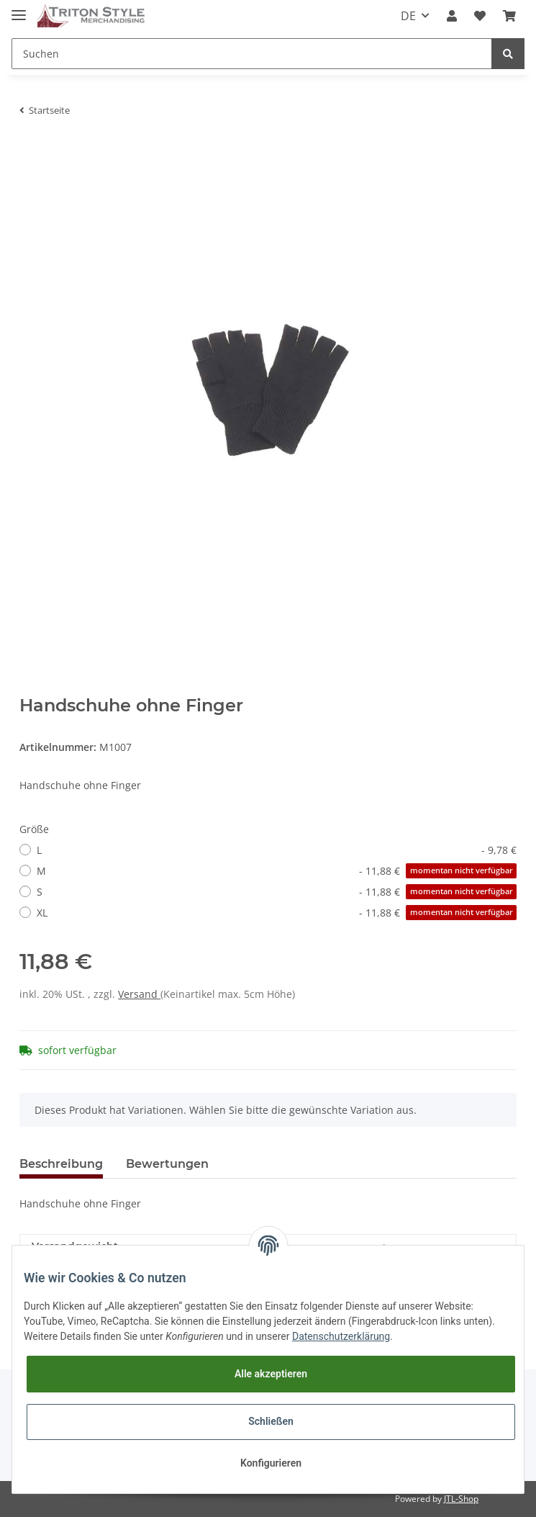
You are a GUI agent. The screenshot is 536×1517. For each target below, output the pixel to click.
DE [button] (408, 16)
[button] (451, 15)
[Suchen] (252, 53)
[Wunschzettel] (479, 15)
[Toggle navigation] (19, 9)
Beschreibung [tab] (61, 1164)
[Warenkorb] (509, 15)
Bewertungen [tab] (167, 1164)
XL (277, 912)
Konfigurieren (270, 1463)
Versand (139, 994)
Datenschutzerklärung (341, 1336)
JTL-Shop (461, 1499)
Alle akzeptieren (271, 1373)
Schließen (271, 1421)
